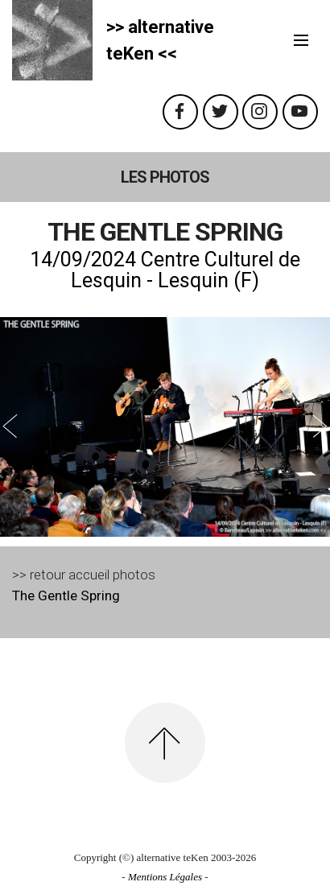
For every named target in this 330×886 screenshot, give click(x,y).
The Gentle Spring (66, 595)
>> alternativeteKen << (160, 40)
